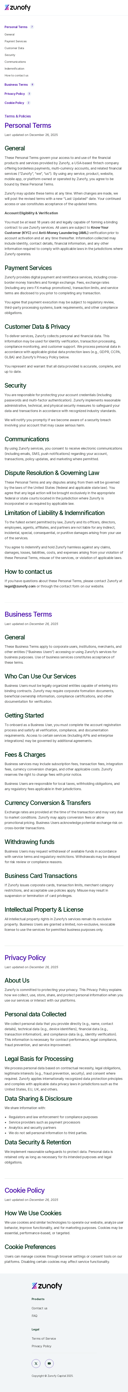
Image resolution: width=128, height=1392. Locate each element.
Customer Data (14, 48)
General (9, 34)
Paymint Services (16, 41)
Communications (15, 62)
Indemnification (14, 68)
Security (10, 55)
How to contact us (16, 75)
